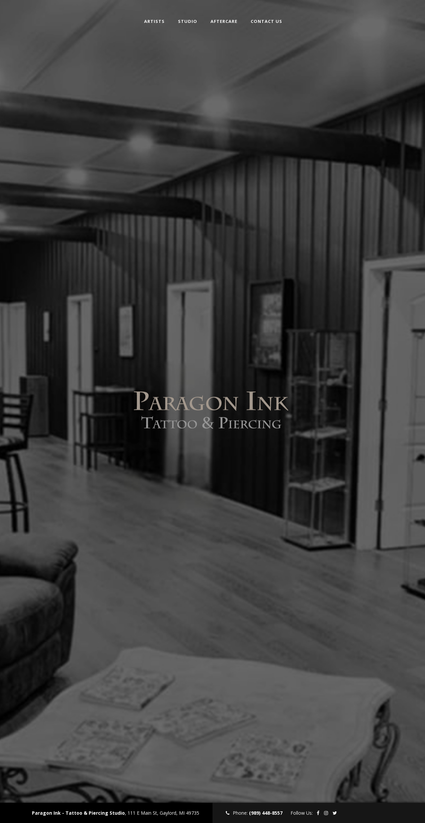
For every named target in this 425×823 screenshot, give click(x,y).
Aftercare (224, 20)
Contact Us (266, 20)
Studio (187, 20)
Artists (154, 20)
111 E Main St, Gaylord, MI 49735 (163, 813)
